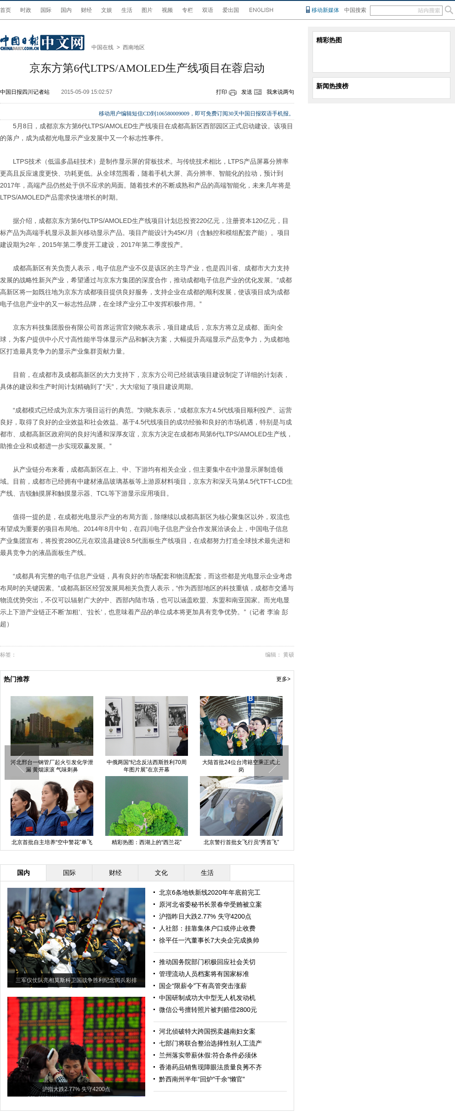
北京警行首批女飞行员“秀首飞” (241, 842)
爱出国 (230, 10)
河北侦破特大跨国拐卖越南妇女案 (207, 1031)
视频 (167, 10)
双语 (207, 10)
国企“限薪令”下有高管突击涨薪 (203, 985)
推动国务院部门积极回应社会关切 (207, 962)
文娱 (106, 10)
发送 (246, 92)
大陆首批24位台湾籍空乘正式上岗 (241, 766)
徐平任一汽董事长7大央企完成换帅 (209, 940)
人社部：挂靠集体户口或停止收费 (207, 928)
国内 (66, 10)
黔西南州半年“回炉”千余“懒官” (202, 1079)
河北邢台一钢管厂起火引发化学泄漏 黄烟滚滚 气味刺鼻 (52, 766)
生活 (126, 10)
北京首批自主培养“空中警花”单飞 (51, 842)
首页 (5, 10)
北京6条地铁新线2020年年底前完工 (210, 892)
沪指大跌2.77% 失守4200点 (76, 1089)
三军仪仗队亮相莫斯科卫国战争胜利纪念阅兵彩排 (76, 980)
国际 (45, 10)
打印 (221, 92)
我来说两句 (280, 92)
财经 (86, 10)
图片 (147, 10)
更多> (283, 679)
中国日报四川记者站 (25, 92)
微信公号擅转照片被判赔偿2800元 (208, 1009)
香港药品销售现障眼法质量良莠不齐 (210, 1067)
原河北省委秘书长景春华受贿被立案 (210, 904)
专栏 (187, 10)
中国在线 (102, 47)
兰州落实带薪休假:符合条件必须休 (208, 1055)
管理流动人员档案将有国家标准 (204, 973)
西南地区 (134, 47)
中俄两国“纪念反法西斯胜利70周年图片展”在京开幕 (146, 766)
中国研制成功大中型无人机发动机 (207, 997)
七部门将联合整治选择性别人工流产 (210, 1043)
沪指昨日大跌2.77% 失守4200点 (205, 916)
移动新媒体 (325, 10)
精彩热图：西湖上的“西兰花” (147, 842)
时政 (25, 10)
